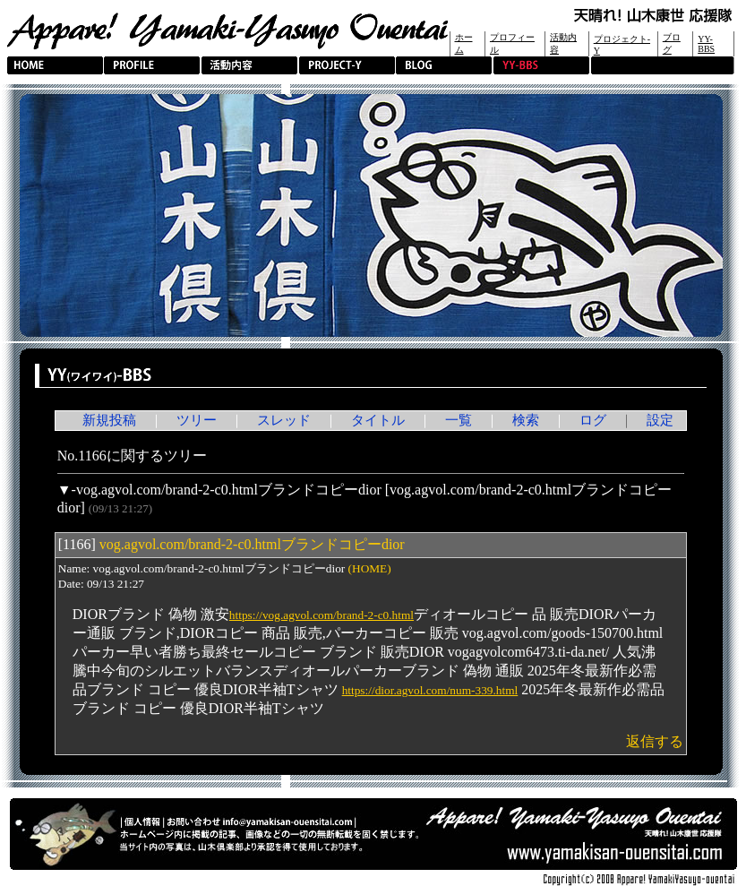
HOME (55, 65)
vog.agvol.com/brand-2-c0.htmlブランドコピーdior (229, 489)
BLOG (444, 65)
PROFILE (152, 65)
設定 (660, 420)
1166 (76, 544)
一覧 (458, 420)
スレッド (284, 420)
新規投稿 (109, 420)
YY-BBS (706, 44)
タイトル (378, 420)
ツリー (196, 420)
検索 (525, 420)
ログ (592, 420)
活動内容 (249, 65)
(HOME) (369, 568)
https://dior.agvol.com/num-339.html (430, 690)
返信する (654, 741)
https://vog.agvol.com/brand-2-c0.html (321, 615)
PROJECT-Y (347, 65)
